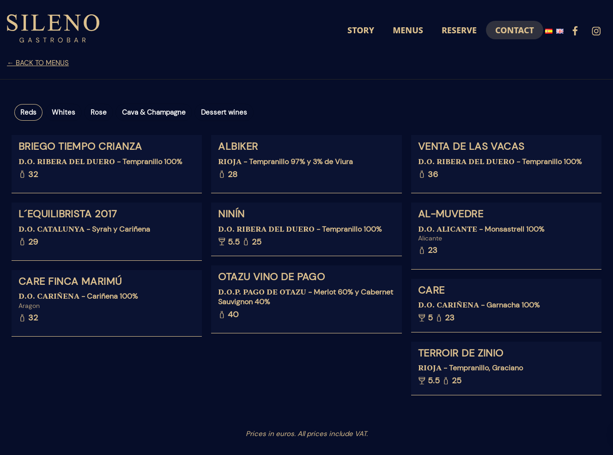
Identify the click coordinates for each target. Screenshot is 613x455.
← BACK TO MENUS (38, 63)
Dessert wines (224, 112)
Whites (63, 112)
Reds (28, 112)
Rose (99, 112)
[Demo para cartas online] (53, 30)
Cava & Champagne (154, 112)
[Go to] (575, 29)
